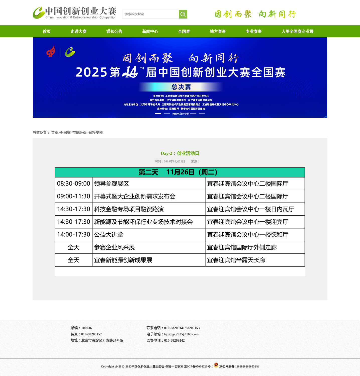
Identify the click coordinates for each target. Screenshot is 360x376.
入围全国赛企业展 (298, 31)
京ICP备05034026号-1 (198, 366)
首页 (54, 133)
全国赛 (184, 31)
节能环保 (79, 133)
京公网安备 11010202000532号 (236, 366)
